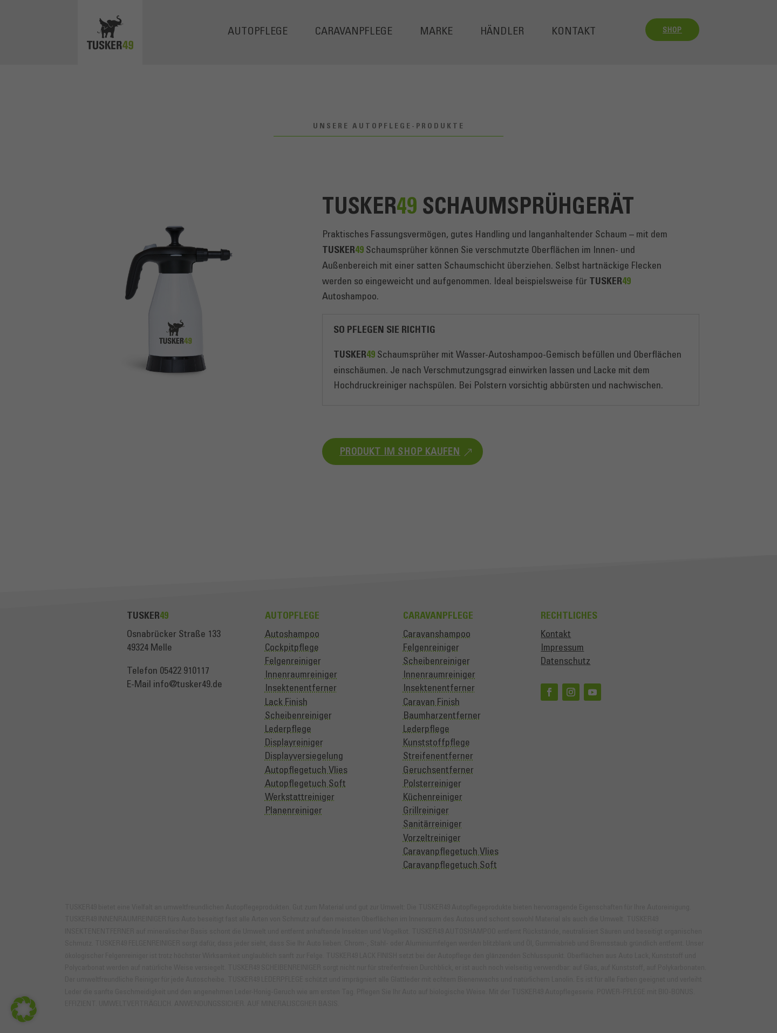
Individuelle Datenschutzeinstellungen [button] (389, 683)
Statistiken (376, 549)
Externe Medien (491, 549)
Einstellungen (473, 435)
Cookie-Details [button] (341, 706)
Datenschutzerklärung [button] (393, 706)
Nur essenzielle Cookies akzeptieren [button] (388, 651)
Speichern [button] (388, 619)
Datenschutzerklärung (488, 414)
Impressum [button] (440, 706)
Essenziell (271, 549)
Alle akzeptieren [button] (388, 587)
